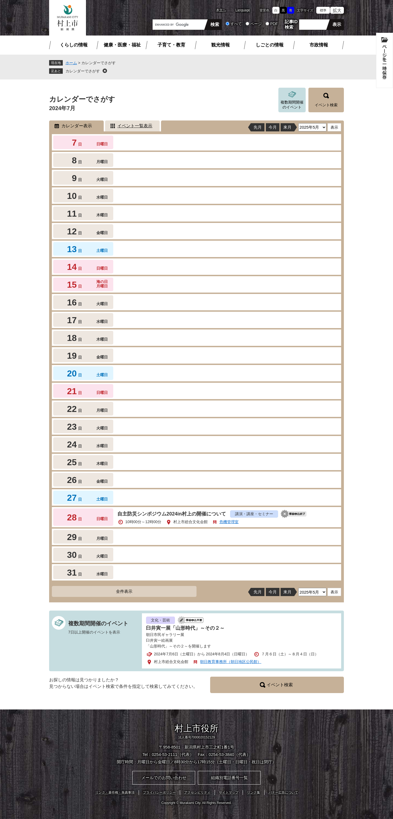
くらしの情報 (74, 45)
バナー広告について (283, 792)
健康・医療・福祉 (122, 45)
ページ (256, 24)
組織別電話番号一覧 (229, 777)
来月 (287, 127)
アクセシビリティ (197, 792)
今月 (273, 127)
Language (243, 10)
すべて (236, 24)
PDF (274, 24)
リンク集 (253, 792)
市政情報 (318, 45)
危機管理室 (229, 522)
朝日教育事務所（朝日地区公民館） (230, 661)
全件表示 (124, 591)
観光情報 (220, 45)
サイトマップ (229, 792)
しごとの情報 (270, 45)
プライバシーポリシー (159, 792)
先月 (258, 127)
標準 (323, 10)
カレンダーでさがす (83, 71)
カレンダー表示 (76, 125)
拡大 (337, 10)
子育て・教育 (171, 45)
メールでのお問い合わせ (163, 777)
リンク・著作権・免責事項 (115, 792)
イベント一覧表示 (134, 125)
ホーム (71, 63)
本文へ (221, 10)
